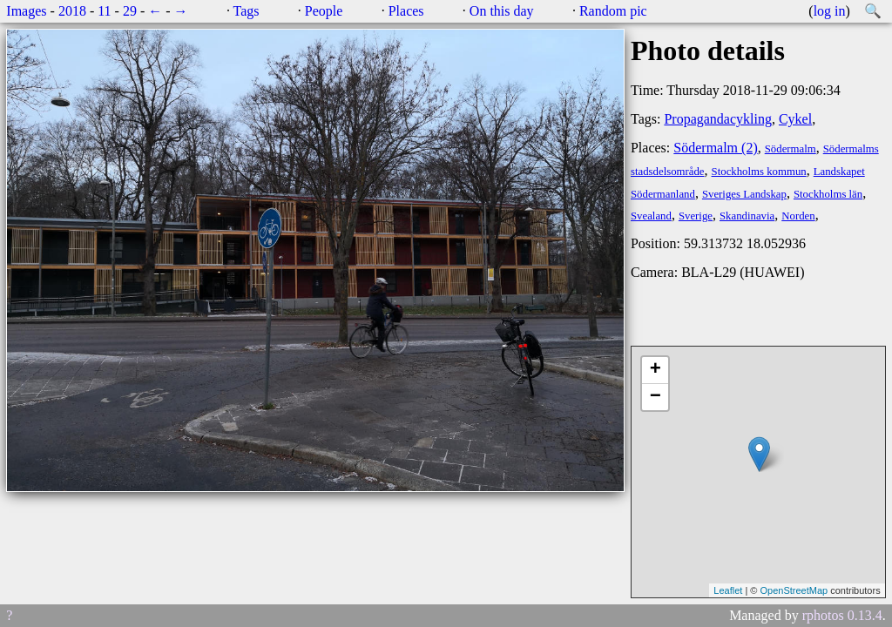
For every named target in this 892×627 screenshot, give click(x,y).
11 (104, 10)
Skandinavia (747, 216)
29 (130, 10)
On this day (502, 10)
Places (406, 10)
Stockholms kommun (759, 171)
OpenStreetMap (794, 590)
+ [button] (655, 370)
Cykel (795, 118)
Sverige (696, 216)
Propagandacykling (718, 118)
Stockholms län (828, 194)
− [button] (655, 397)
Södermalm (790, 149)
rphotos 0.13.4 (842, 615)
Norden (797, 216)
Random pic (613, 10)
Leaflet (727, 590)
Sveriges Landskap (744, 194)
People (324, 10)
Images (26, 10)
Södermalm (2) (715, 147)
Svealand (651, 216)
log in (830, 10)
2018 (72, 10)
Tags (246, 10)
